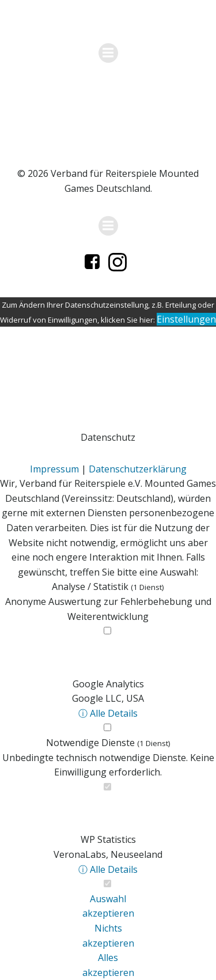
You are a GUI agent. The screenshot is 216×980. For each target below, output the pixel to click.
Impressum (54, 469)
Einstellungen (186, 319)
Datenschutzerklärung (138, 469)
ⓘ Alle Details (108, 713)
